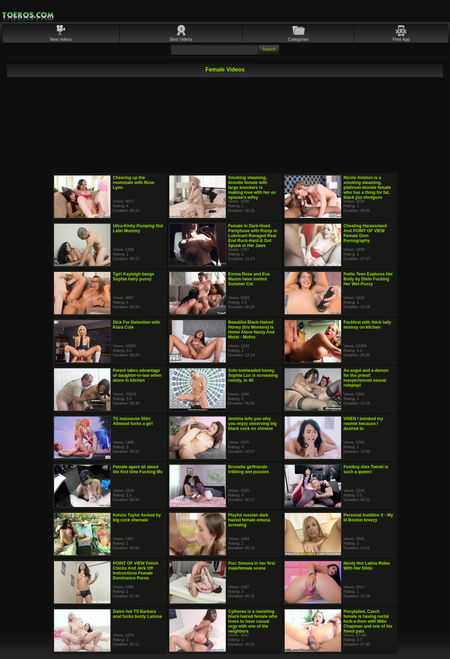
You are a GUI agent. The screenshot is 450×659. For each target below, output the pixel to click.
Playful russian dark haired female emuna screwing (249, 520)
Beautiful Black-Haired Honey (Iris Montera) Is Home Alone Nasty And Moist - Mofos (251, 330)
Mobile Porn (28, 15)
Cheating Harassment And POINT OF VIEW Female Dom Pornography (365, 233)
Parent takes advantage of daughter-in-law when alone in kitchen (137, 375)
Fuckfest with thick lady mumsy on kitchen (367, 325)
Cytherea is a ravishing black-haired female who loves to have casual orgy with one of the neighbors (252, 621)
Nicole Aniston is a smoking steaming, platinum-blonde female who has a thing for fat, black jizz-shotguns (367, 187)
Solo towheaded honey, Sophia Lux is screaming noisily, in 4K (253, 375)
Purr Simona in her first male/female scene (251, 566)
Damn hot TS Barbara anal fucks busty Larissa (137, 614)
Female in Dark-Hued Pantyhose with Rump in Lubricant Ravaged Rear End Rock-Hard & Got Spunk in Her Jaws (252, 235)
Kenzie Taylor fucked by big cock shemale (137, 517)
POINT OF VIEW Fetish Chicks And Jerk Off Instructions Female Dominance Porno (135, 571)
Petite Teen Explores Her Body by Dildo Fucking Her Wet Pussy (368, 279)
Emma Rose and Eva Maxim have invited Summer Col (249, 279)
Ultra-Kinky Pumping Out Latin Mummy (138, 228)
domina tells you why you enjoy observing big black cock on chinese (252, 423)
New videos (61, 39)
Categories (298, 39)
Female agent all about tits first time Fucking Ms (137, 469)
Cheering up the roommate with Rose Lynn (133, 182)
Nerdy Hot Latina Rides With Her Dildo (366, 566)
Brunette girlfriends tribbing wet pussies (248, 469)
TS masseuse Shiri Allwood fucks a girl (133, 421)
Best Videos (181, 39)
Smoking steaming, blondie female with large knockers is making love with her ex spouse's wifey (252, 187)
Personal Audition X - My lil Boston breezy (368, 517)
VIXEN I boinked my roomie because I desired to (363, 423)
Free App (401, 39)
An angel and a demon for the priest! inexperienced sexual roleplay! (365, 378)
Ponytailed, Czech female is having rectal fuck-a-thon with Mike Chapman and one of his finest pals (367, 621)
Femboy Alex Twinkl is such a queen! (365, 469)
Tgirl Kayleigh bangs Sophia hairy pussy (133, 276)
